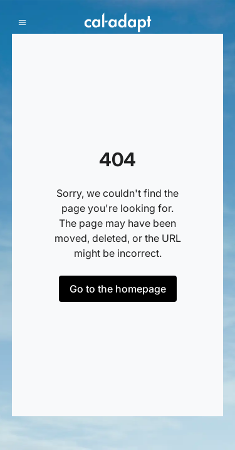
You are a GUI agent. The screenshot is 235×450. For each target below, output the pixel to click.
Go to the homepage (118, 288)
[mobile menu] (22, 23)
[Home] (117, 22)
